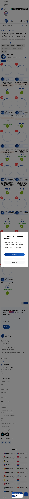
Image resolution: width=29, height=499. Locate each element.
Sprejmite (14, 254)
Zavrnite (14, 262)
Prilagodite (15, 259)
